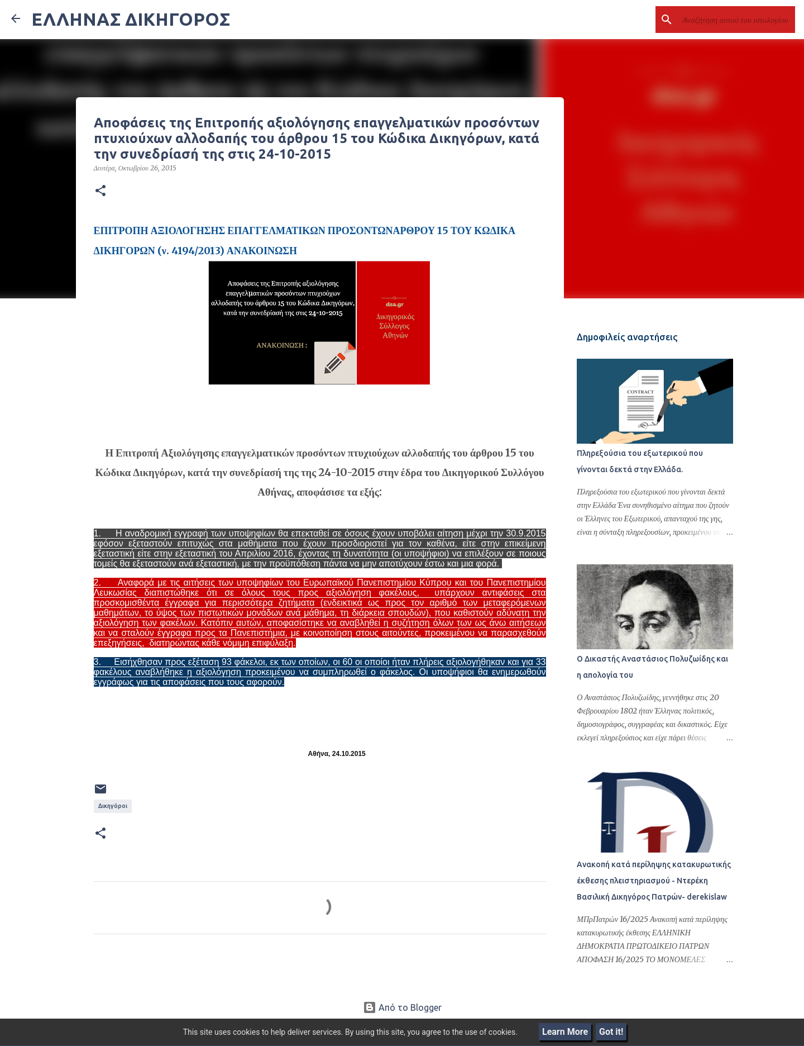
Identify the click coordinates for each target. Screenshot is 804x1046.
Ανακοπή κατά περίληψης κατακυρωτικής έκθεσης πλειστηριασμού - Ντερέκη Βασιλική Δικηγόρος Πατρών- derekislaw (654, 881)
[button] (100, 191)
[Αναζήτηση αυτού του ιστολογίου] (736, 19)
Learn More (565, 1031)
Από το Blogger (402, 1007)
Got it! (611, 1031)
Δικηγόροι (112, 805)
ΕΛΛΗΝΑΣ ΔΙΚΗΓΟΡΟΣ (130, 19)
